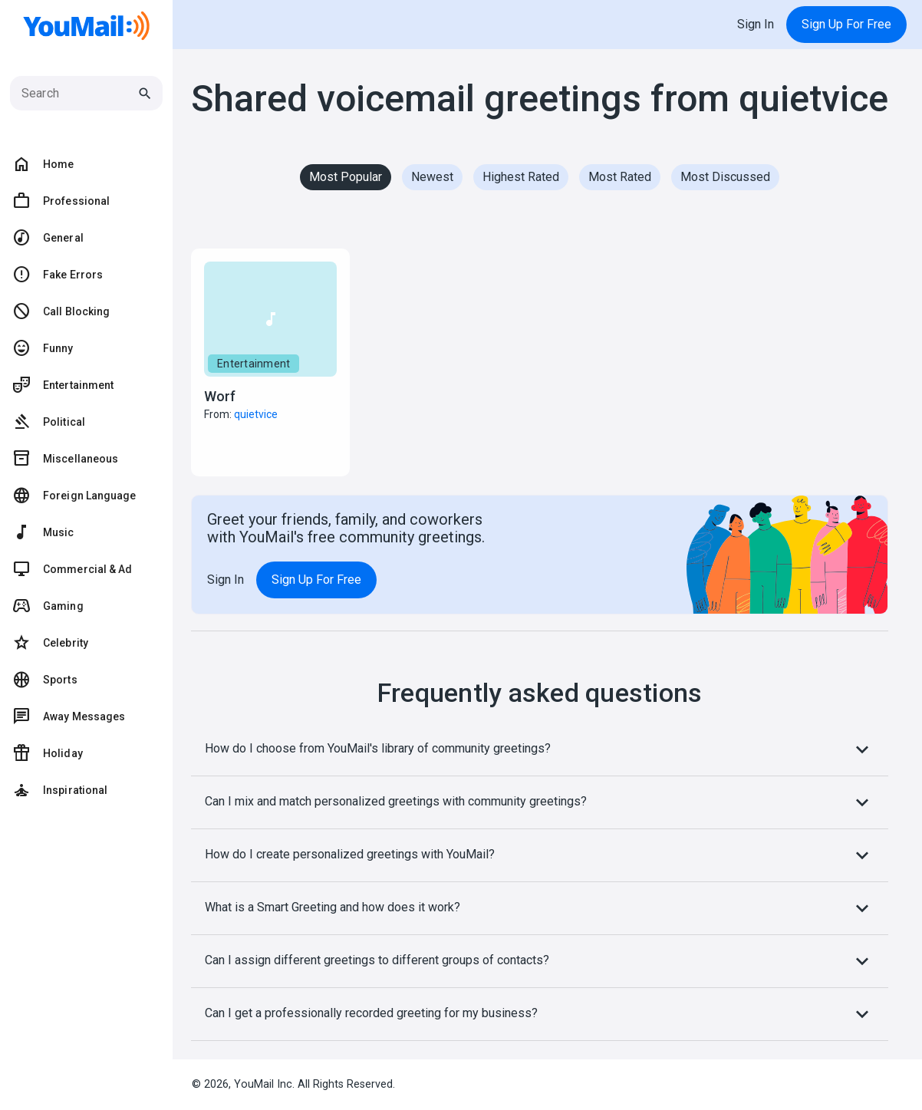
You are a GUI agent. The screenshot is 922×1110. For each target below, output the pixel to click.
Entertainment (253, 363)
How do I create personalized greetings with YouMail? (539, 855)
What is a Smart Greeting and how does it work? (539, 908)
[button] (270, 362)
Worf (219, 396)
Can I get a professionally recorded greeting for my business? (539, 1014)
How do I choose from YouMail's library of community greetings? (539, 749)
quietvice (256, 414)
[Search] (78, 93)
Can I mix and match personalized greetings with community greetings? (539, 802)
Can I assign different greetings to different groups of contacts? (539, 961)
